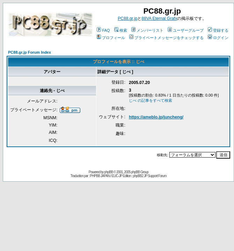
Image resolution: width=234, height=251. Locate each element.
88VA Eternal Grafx (159, 18)
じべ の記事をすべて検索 (150, 100)
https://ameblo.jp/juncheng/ (156, 117)
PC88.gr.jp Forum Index (29, 52)
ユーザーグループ (186, 30)
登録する (218, 30)
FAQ (103, 30)
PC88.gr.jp (127, 18)
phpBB (108, 172)
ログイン (218, 38)
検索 (120, 30)
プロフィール (111, 38)
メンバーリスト (147, 30)
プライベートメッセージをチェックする (166, 38)
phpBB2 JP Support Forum (149, 176)
